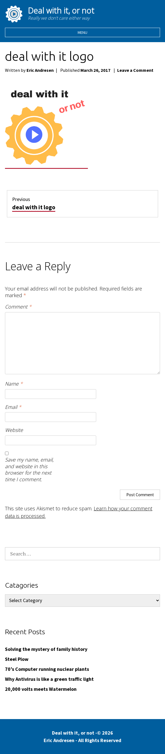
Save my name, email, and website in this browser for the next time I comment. (29, 469)
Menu (82, 32)
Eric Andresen (40, 70)
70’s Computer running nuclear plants (47, 669)
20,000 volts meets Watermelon (41, 689)
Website (14, 430)
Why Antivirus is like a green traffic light (49, 679)
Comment (18, 307)
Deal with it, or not (61, 10)
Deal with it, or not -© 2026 (82, 737)
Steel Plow (16, 659)
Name (14, 384)
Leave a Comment (135, 70)
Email (13, 407)
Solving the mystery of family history (46, 649)
